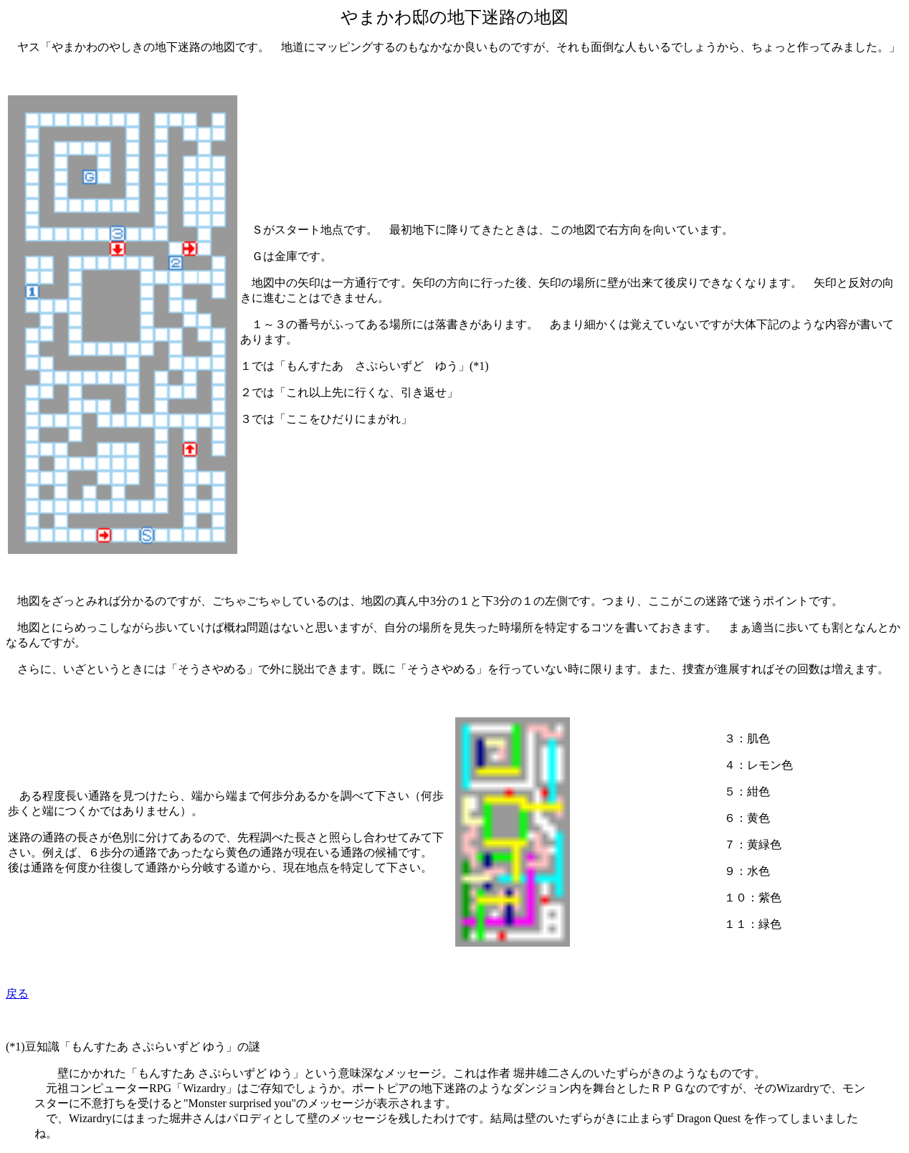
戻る (17, 993)
